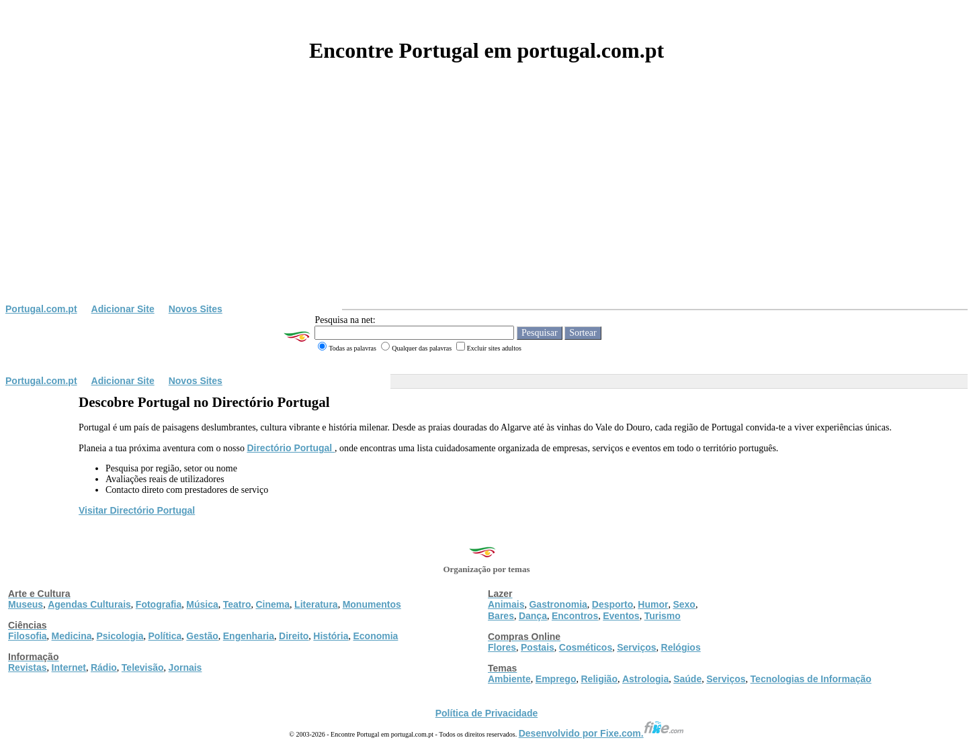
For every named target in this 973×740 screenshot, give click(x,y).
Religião (599, 679)
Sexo (684, 604)
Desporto (612, 604)
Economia (375, 636)
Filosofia (27, 636)
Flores (502, 647)
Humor (653, 604)
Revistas (27, 667)
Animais (506, 604)
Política (165, 636)
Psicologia (119, 636)
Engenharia (248, 636)
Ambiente (509, 679)
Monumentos (372, 604)
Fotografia (158, 604)
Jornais (185, 667)
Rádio (104, 667)
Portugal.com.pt (41, 309)
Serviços (636, 647)
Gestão (202, 636)
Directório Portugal (291, 448)
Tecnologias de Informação (811, 679)
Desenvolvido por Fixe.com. (601, 733)
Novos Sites (195, 309)
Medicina (72, 636)
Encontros (575, 615)
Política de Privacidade (486, 713)
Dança (533, 615)
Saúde (687, 679)
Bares (501, 615)
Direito (293, 636)
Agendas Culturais (89, 604)
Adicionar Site (123, 309)
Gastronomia (558, 604)
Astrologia (645, 679)
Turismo (662, 615)
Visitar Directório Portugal (137, 510)
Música (202, 604)
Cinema (273, 604)
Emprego (556, 679)
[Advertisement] (486, 203)
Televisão (143, 667)
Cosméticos (585, 647)
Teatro (237, 604)
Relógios (681, 647)
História (330, 636)
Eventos (621, 615)
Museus (25, 604)
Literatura (316, 604)
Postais (537, 647)
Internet (69, 667)
